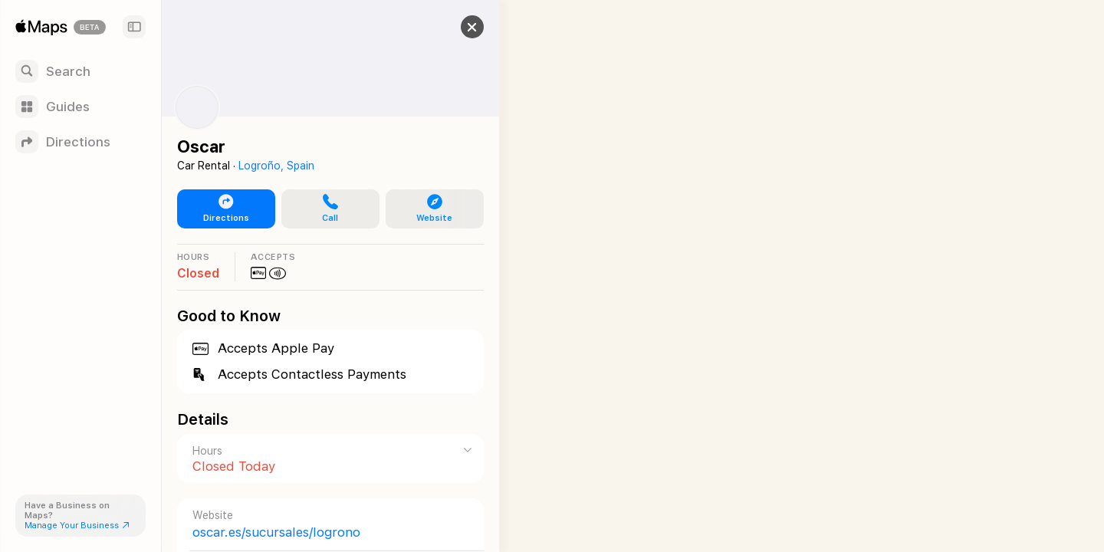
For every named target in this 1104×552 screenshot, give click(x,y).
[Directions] (80, 141)
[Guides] (80, 106)
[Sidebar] (134, 26)
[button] (456, 26)
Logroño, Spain (276, 165)
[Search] (80, 71)
